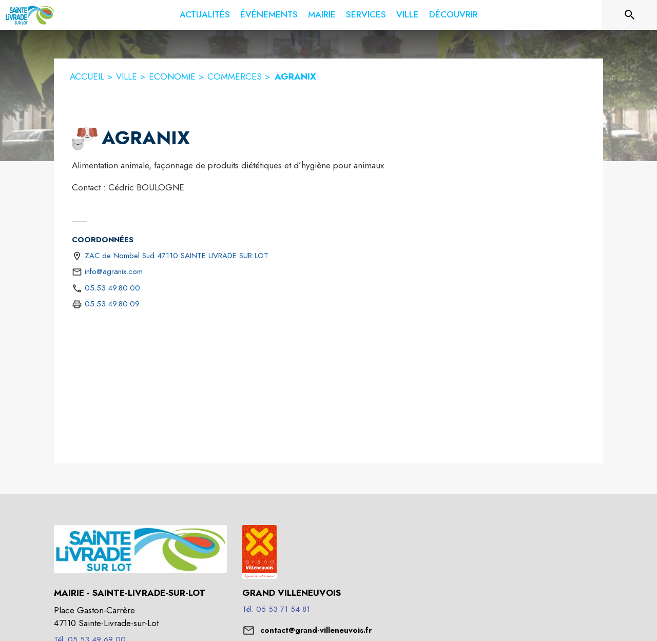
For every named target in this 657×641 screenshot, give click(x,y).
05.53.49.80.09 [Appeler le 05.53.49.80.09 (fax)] (112, 303)
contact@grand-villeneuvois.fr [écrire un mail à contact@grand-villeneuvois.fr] (316, 630)
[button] (85, 138)
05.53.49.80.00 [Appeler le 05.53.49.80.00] (112, 288)
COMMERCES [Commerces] (234, 76)
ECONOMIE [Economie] (172, 76)
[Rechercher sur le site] (629, 15)
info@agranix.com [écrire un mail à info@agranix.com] (114, 271)
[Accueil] (30, 15)
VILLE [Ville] (126, 76)
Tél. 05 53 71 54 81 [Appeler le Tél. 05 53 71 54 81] (276, 609)
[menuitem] (205, 15)
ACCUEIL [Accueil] (87, 76)
